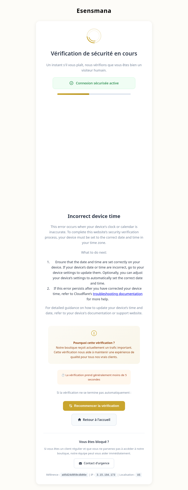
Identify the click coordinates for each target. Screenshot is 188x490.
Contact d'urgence (94, 463)
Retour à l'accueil (94, 419)
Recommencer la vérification (94, 406)
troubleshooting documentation (118, 294)
